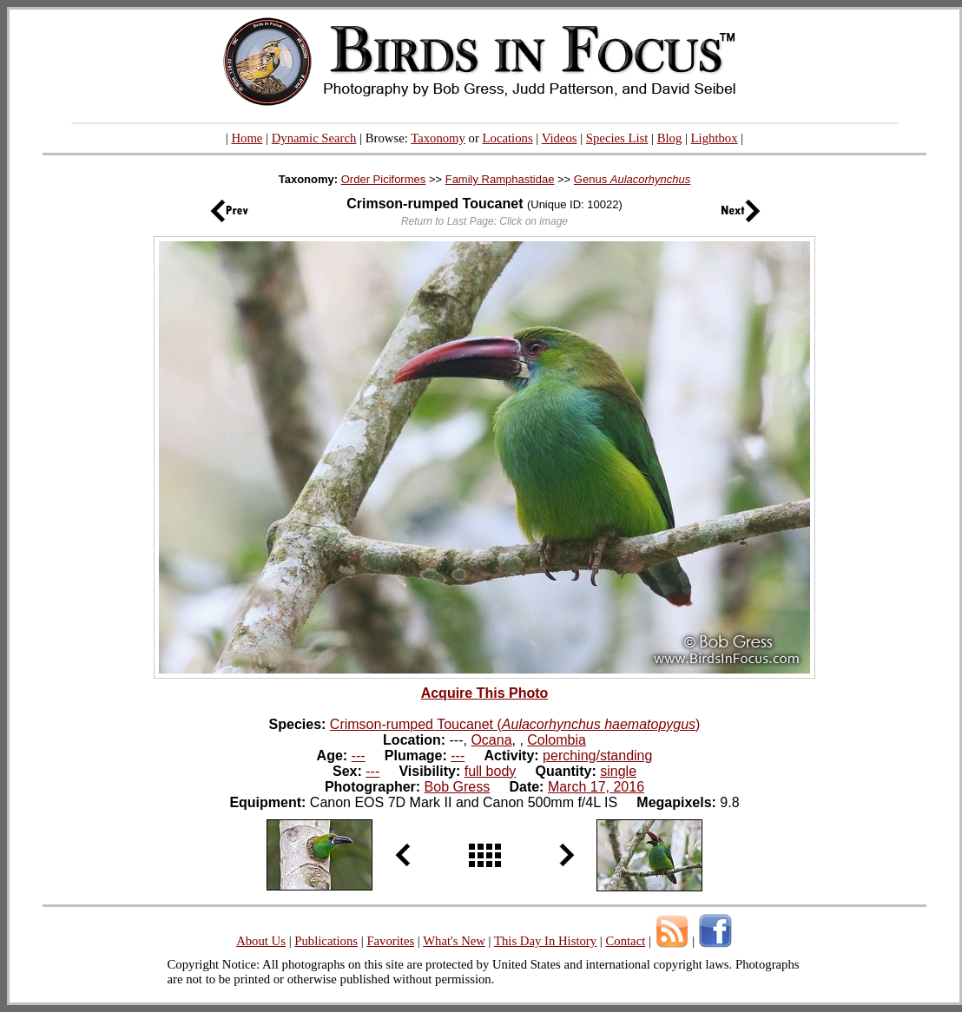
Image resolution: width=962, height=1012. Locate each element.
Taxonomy (438, 138)
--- (359, 755)
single (618, 771)
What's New (454, 941)
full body (491, 771)
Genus (632, 179)
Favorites (390, 941)
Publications (326, 941)
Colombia (556, 740)
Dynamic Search (314, 138)
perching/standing (597, 755)
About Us (261, 941)
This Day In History (545, 941)
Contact (625, 941)
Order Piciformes (383, 179)
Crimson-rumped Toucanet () (515, 724)
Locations (508, 138)
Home (246, 138)
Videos (559, 138)
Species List (617, 138)
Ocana (491, 740)
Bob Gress (458, 786)
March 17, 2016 (596, 786)
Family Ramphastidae (500, 179)
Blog (669, 138)
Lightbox (714, 138)
